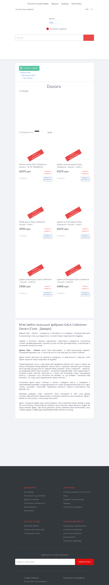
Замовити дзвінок (56, 29)
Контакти (77, 4)
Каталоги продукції (72, 507)
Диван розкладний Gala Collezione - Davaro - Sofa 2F (73, 281)
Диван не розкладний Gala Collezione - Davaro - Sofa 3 (69, 166)
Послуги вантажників (34, 530)
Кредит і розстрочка (73, 499)
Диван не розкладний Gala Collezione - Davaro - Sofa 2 (69, 223)
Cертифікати (30, 507)
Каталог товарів (29, 68)
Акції (65, 496)
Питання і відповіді (72, 541)
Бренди (65, 4)
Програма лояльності (34, 503)
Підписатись (84, 562)
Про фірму (29, 492)
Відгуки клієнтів (31, 499)
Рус (91, 9)
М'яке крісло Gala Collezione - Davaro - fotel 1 (32, 223)
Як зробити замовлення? (74, 526)
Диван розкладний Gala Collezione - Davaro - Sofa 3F (35, 281)
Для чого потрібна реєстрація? (72, 535)
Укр (86, 9)
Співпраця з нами (32, 533)
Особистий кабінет (25, 9)
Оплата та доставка (38, 4)
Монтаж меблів (31, 526)
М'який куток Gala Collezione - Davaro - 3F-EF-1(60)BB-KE (33, 166)
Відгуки (55, 4)
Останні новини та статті (76, 492)
